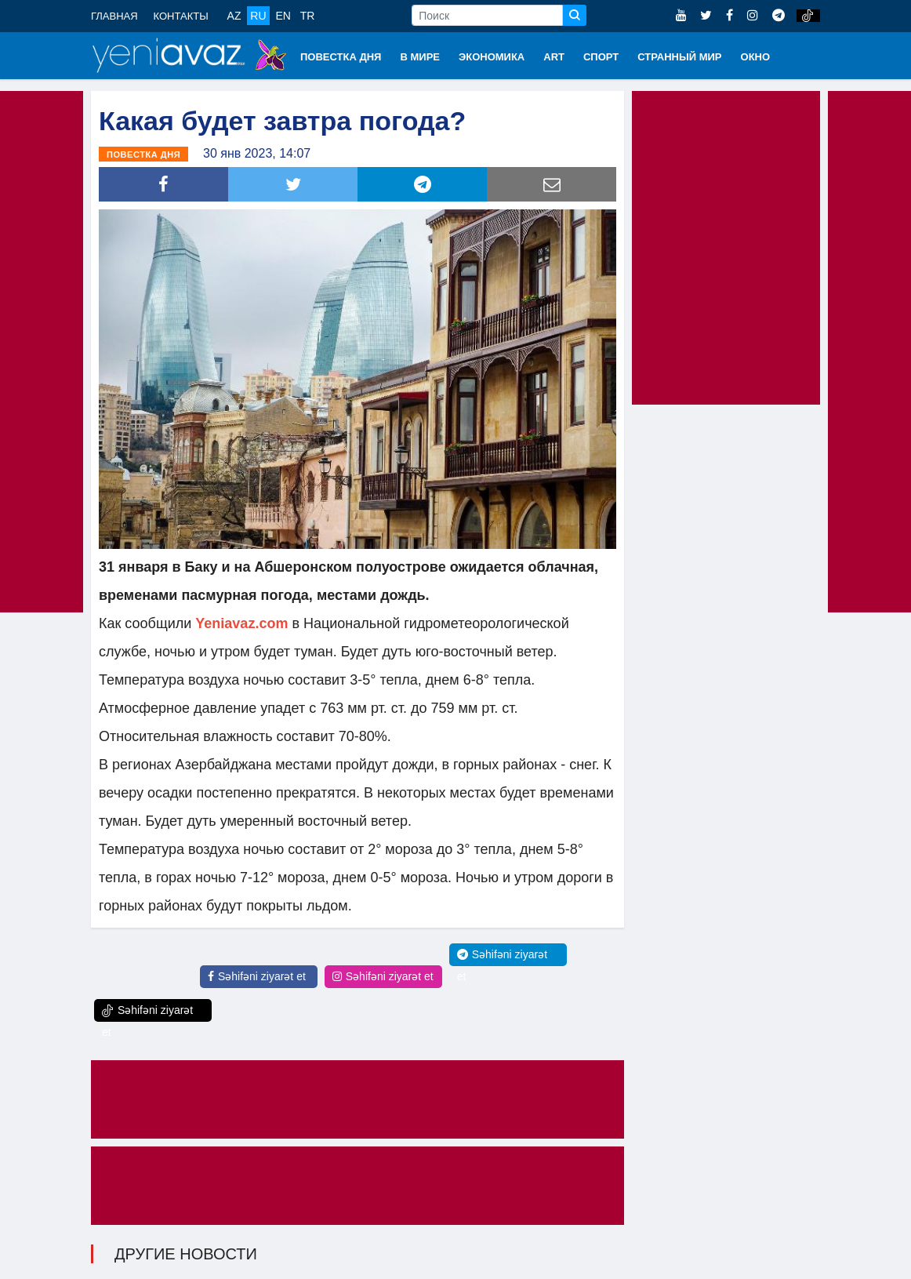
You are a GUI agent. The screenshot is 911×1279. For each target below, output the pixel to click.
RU (258, 15)
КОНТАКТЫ (181, 16)
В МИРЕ (420, 57)
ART (553, 57)
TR (307, 15)
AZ (234, 15)
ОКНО (756, 57)
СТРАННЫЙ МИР (679, 57)
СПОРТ (601, 57)
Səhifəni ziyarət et (257, 976)
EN (282, 15)
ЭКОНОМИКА (491, 57)
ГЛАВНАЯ (114, 16)
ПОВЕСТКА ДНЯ (340, 57)
